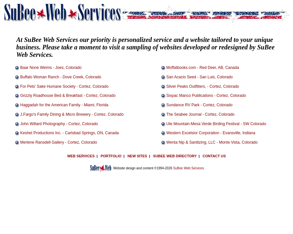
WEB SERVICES (80, 156)
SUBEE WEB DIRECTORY (175, 156)
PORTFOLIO (111, 156)
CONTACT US (214, 156)
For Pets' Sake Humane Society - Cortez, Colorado (64, 86)
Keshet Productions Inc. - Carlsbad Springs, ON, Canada (69, 133)
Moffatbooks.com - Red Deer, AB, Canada (202, 67)
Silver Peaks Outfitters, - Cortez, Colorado (202, 86)
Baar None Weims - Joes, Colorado (51, 67)
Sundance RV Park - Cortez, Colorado (199, 105)
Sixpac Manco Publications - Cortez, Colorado (206, 95)
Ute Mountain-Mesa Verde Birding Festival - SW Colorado (216, 124)
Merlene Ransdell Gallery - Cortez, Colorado (58, 142)
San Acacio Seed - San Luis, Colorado (199, 77)
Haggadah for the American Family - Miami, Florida (64, 105)
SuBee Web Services (188, 168)
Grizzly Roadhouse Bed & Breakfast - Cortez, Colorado (68, 95)
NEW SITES (137, 156)
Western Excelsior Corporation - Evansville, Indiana (210, 133)
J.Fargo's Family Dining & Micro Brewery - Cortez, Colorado (72, 114)
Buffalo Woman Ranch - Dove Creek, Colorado (60, 77)
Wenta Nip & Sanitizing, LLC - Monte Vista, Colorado (212, 142)
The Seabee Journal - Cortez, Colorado (200, 114)
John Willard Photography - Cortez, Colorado (59, 124)
